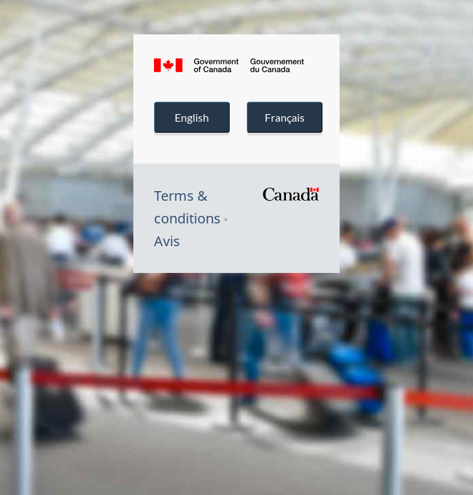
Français (285, 117)
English (192, 117)
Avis (167, 241)
